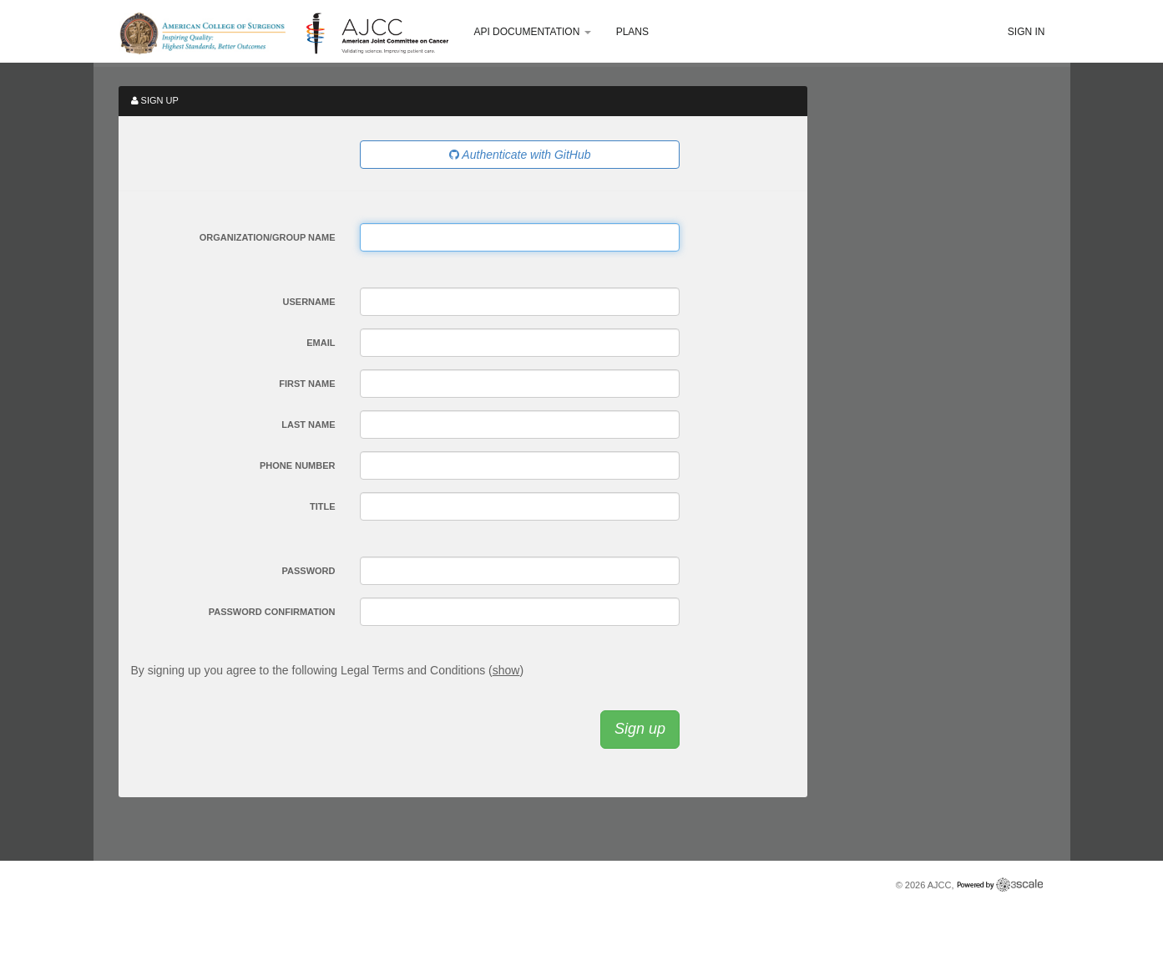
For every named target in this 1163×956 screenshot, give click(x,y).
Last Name (308, 425)
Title (323, 506)
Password (309, 571)
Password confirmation (272, 612)
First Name (307, 384)
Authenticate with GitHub (519, 154)
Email (320, 343)
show (506, 670)
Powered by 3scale (999, 884)
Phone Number (297, 465)
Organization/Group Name (268, 237)
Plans (632, 32)
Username (309, 302)
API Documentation (531, 32)
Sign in (1026, 32)
